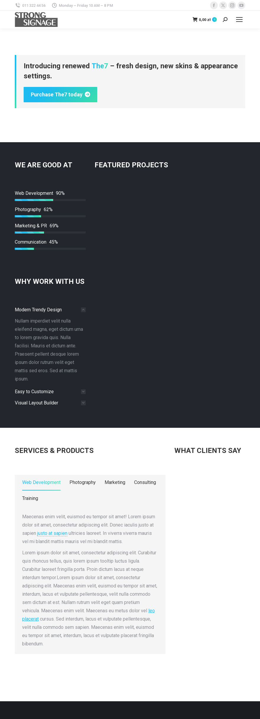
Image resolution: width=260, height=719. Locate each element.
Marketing (115, 482)
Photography (82, 482)
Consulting (145, 482)
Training (30, 498)
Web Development (41, 482)
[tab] (50, 310)
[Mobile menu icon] (239, 19)
